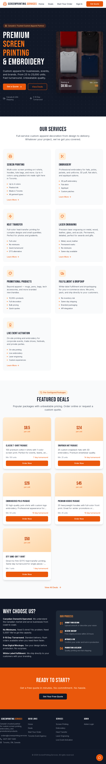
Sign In (79, 4)
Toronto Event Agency (37, 736)
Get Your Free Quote (53, 696)
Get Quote (94, 4)
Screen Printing (62, 724)
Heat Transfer (61, 732)
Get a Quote (14, 86)
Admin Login (89, 724)
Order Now (27, 463)
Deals (50, 4)
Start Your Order (64, 4)
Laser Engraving (62, 736)
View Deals (37, 87)
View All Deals (53, 587)
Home (41, 4)
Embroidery (60, 728)
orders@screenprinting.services (14, 736)
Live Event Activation (64, 740)
